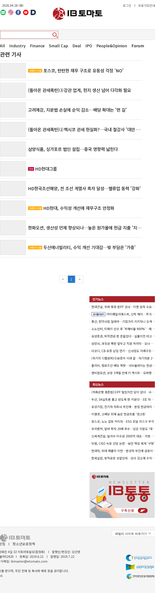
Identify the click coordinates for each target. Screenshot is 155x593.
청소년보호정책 (24, 543)
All (2, 45)
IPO (88, 45)
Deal (76, 45)
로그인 (127, 5)
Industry (17, 45)
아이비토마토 (77, 14)
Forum (138, 45)
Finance (37, 45)
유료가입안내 (146, 5)
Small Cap (58, 45)
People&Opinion (111, 45)
